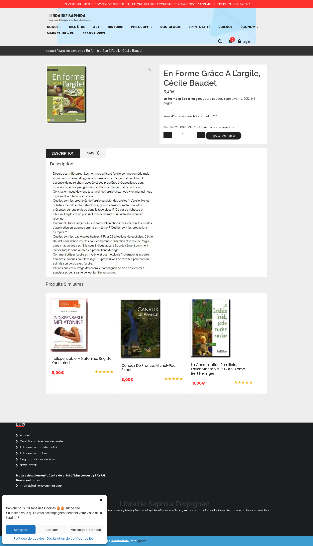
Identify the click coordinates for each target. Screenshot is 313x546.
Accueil (54, 27)
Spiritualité (199, 27)
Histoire (115, 27)
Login (244, 41)
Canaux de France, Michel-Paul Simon (148, 367)
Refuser (52, 530)
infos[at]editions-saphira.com (41, 486)
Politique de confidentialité (38, 447)
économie (249, 27)
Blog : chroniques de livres (38, 459)
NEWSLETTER (28, 465)
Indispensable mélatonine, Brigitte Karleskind (81, 360)
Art (96, 27)
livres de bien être (70, 51)
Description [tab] (63, 153)
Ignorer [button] (142, 541)
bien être (77, 27)
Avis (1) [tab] (93, 153)
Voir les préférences (86, 530)
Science (225, 27)
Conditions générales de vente (41, 441)
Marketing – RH (60, 33)
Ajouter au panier (223, 136)
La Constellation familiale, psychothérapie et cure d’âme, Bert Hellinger (218, 369)
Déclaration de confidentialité (70, 538)
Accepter (21, 530)
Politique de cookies (29, 538)
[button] (101, 500)
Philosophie (141, 27)
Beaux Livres (93, 33)
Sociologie (170, 27)
